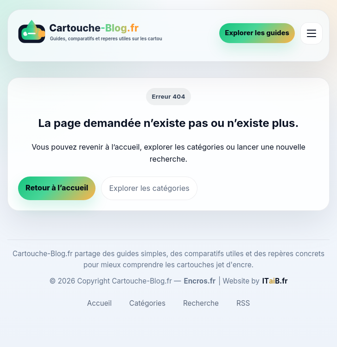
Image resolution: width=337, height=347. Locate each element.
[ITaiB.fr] (275, 281)
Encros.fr (200, 281)
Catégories (147, 303)
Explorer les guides (257, 33)
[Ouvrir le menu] (311, 33)
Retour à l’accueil (56, 187)
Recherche (201, 303)
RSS (243, 303)
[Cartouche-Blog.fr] (114, 33)
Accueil (99, 303)
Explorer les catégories (149, 188)
